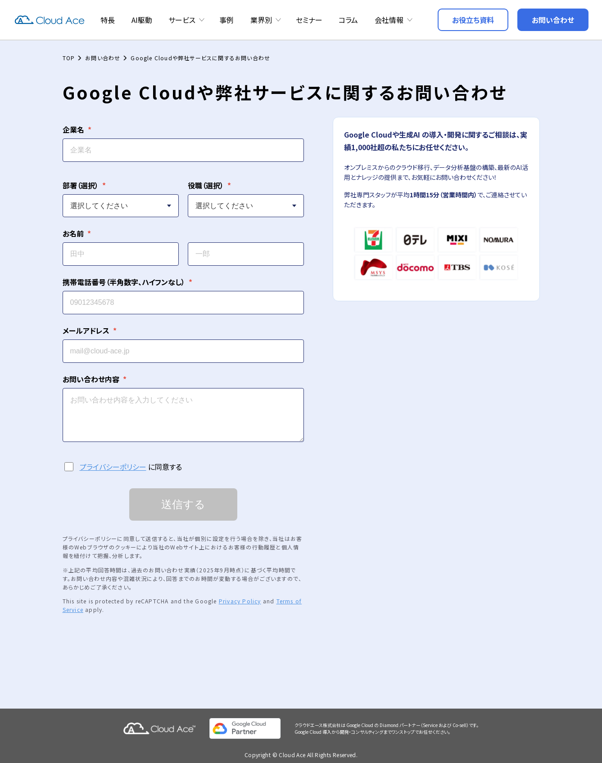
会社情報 (389, 19)
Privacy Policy (240, 597)
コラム (348, 19)
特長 (107, 19)
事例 (226, 19)
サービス (181, 19)
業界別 (261, 19)
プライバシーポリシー (113, 462)
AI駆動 (141, 19)
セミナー (309, 19)
